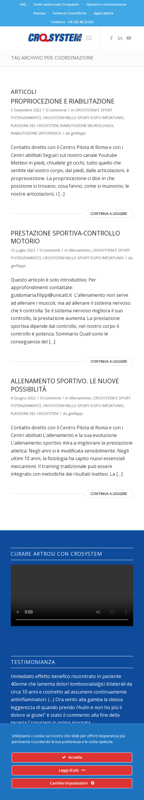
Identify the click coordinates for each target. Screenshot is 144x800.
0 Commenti (56, 110)
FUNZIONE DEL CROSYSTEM (34, 125)
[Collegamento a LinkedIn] (120, 37)
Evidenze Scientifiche (70, 13)
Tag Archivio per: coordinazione (52, 58)
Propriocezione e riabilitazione (62, 101)
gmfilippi (78, 133)
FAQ (23, 4)
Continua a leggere (109, 213)
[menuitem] (23, 4)
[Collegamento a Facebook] (111, 37)
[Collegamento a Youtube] (128, 37)
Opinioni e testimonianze (106, 4)
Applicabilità (103, 13)
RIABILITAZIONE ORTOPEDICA (36, 133)
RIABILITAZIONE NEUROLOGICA (86, 125)
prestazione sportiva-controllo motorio (65, 237)
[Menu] (89, 38)
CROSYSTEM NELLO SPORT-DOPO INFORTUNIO (83, 117)
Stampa (39, 13)
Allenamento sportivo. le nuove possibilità (65, 385)
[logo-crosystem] (60, 38)
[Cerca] (76, 38)
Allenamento (80, 250)
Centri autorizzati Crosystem (56, 4)
